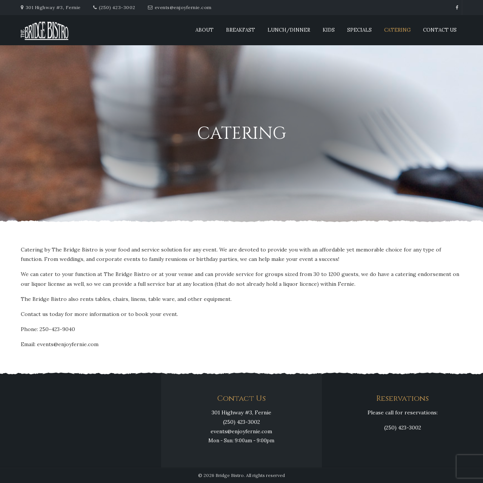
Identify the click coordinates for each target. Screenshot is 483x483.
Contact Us (440, 30)
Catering (397, 30)
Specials (359, 30)
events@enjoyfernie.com (183, 7)
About (204, 30)
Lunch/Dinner (289, 30)
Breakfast (240, 30)
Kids (329, 30)
